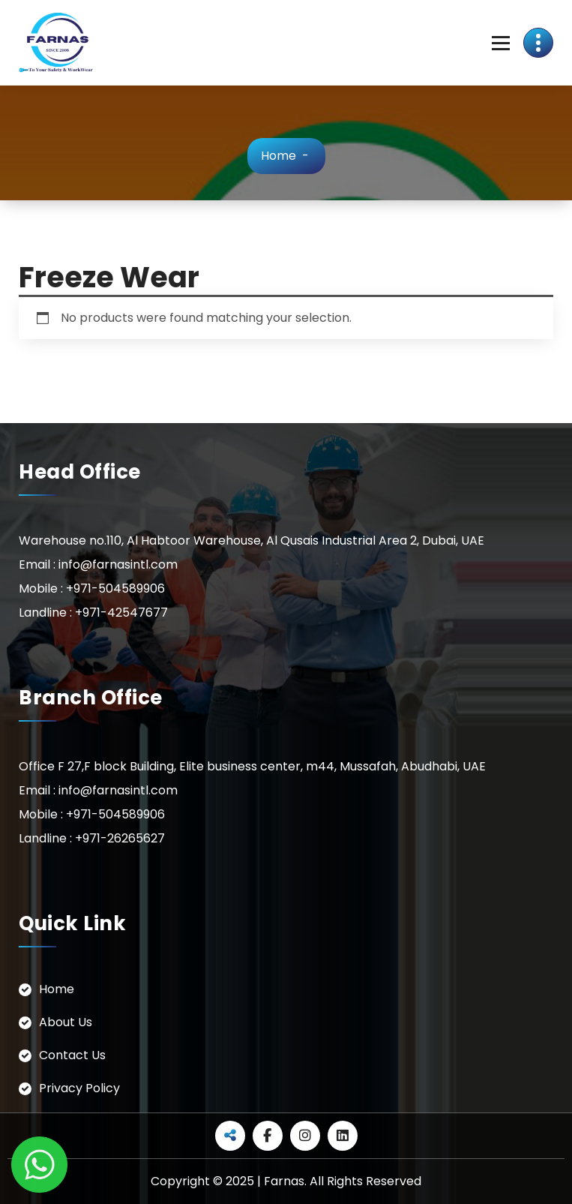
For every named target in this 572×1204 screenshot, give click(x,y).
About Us (65, 1022)
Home (278, 155)
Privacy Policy (79, 1088)
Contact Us (72, 1055)
